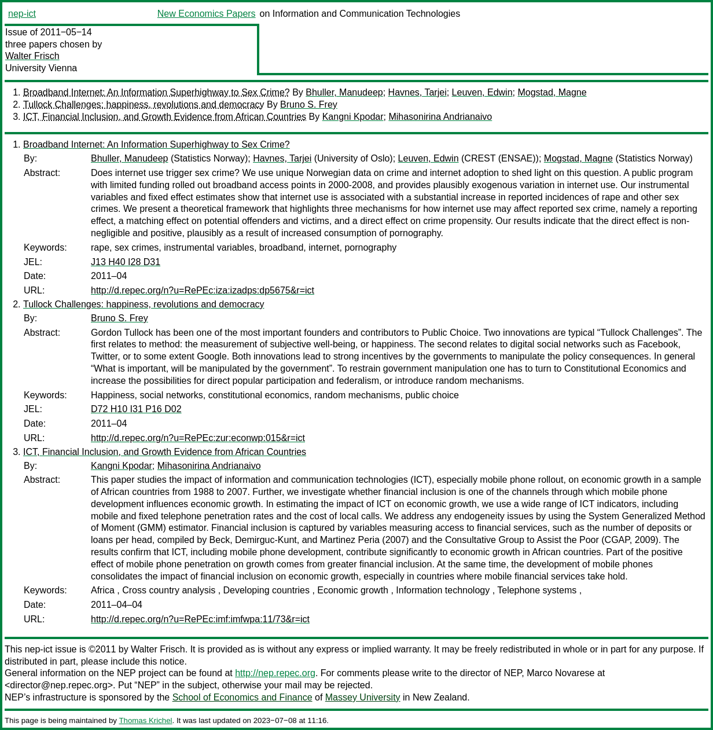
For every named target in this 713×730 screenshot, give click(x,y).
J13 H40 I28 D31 (125, 262)
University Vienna (41, 68)
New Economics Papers (206, 14)
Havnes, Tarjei (417, 92)
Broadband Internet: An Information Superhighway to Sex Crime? (156, 92)
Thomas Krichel (145, 720)
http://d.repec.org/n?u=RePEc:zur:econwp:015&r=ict (198, 438)
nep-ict (22, 14)
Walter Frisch (32, 56)
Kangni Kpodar (353, 117)
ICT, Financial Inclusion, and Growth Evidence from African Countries (164, 117)
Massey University (362, 697)
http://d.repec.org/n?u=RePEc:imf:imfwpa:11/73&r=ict (200, 619)
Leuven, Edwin (482, 92)
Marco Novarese (560, 673)
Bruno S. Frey (308, 104)
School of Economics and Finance (242, 697)
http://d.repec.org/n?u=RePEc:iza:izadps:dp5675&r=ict (202, 290)
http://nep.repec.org (275, 673)
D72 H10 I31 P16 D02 (136, 409)
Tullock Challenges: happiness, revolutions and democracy (143, 104)
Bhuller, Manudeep (344, 92)
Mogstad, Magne (551, 92)
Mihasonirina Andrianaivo (440, 117)
